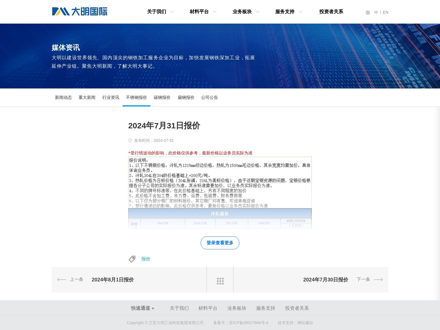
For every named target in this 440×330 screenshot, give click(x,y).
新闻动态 (63, 97)
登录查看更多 (220, 242)
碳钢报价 (162, 97)
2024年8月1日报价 (113, 280)
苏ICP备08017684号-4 (240, 322)
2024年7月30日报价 (325, 280)
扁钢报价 (186, 97)
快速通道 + (142, 308)
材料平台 (199, 11)
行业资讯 (110, 97)
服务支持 (284, 11)
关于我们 (156, 11)
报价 (145, 258)
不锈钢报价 (136, 97)
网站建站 (305, 322)
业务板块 (242, 11)
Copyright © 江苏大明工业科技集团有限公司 (165, 322)
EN (385, 12)
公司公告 (209, 97)
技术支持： (287, 322)
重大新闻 (87, 97)
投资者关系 (331, 11)
